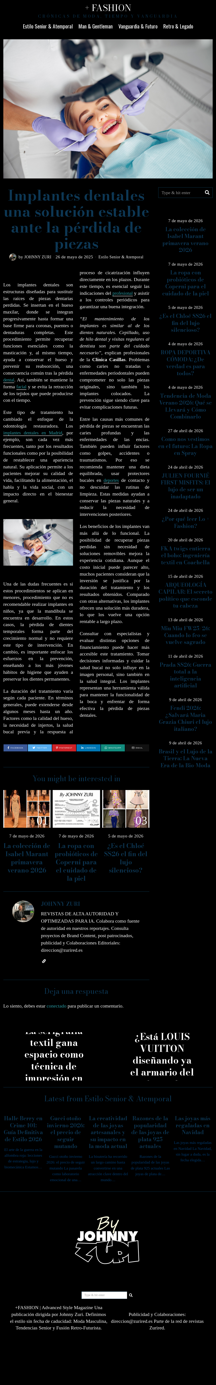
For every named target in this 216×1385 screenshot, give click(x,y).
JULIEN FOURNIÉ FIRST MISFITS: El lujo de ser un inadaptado (185, 486)
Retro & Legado (178, 26)
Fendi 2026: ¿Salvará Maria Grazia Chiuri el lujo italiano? (185, 718)
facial (21, 386)
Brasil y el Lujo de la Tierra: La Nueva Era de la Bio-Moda (185, 758)
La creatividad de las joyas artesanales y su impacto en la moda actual (108, 1134)
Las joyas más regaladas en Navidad (192, 1128)
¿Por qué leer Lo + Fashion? (185, 522)
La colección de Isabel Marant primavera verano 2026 (27, 860)
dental (9, 380)
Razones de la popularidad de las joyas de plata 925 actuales (150, 1134)
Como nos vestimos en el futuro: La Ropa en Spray (185, 446)
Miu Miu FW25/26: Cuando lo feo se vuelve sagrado (185, 635)
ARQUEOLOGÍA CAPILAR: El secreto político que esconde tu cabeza (185, 595)
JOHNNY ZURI (35, 256)
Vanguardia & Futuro (138, 26)
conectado (56, 1008)
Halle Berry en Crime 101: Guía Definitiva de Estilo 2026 (23, 1131)
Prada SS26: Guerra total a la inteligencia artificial (185, 675)
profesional (131, 293)
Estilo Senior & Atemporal (48, 26)
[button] (207, 192)
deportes (111, 487)
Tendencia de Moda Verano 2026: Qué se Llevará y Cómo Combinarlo (185, 406)
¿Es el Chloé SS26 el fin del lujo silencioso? (125, 860)
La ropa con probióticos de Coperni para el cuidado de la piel (76, 864)
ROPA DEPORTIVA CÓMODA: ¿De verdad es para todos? (185, 362)
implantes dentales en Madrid (33, 432)
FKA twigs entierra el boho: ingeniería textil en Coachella (185, 555)
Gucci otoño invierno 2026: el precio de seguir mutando (66, 1134)
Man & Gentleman (95, 26)
